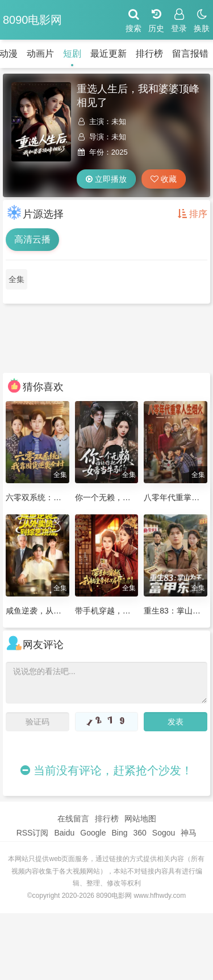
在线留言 (73, 818)
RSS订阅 (32, 832)
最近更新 (108, 53)
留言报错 (190, 53)
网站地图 (140, 818)
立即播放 (106, 179)
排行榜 (149, 53)
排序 (192, 214)
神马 (189, 832)
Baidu (64, 832)
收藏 (164, 179)
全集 (16, 279)
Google (93, 832)
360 (139, 832)
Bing (119, 832)
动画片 (40, 53)
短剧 (72, 53)
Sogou (163, 832)
